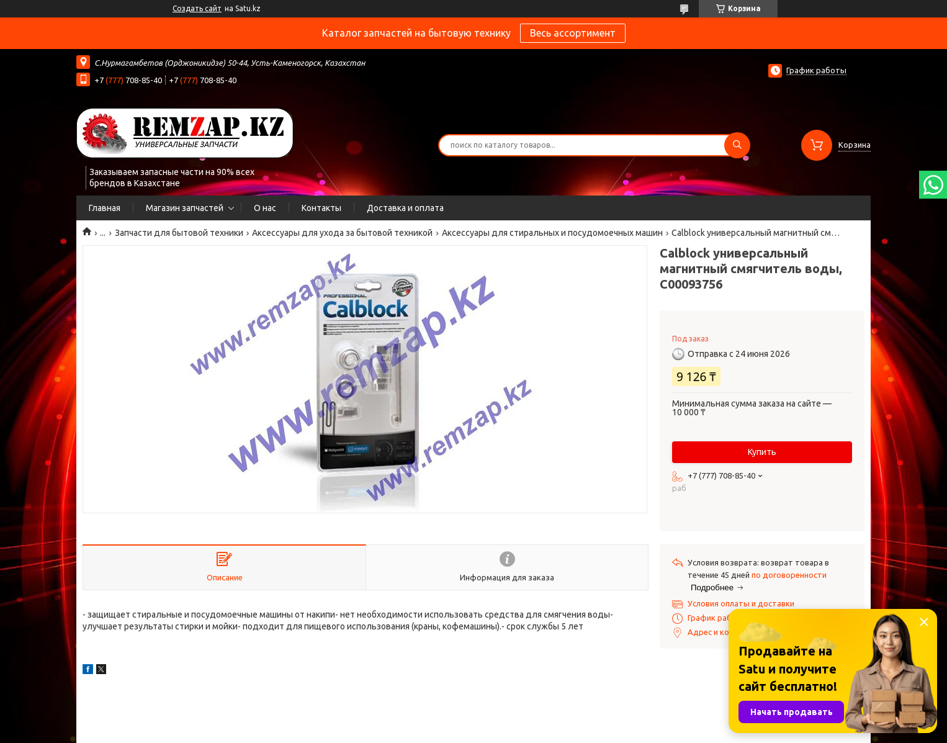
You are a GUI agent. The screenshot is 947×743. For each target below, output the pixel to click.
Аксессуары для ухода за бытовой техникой (342, 233)
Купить (762, 452)
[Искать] (737, 145)
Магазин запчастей (184, 208)
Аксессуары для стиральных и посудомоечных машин (552, 233)
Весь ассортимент (573, 32)
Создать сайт (197, 8)
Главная (104, 208)
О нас (265, 208)
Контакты (321, 208)
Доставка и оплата (405, 208)
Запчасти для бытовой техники (179, 233)
